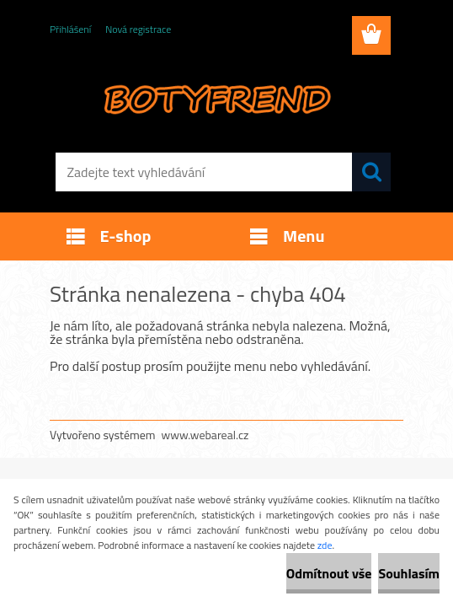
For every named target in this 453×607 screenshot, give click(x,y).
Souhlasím (409, 573)
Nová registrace (138, 29)
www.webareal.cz (205, 434)
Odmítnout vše (329, 573)
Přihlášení (70, 29)
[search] (371, 172)
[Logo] (216, 98)
